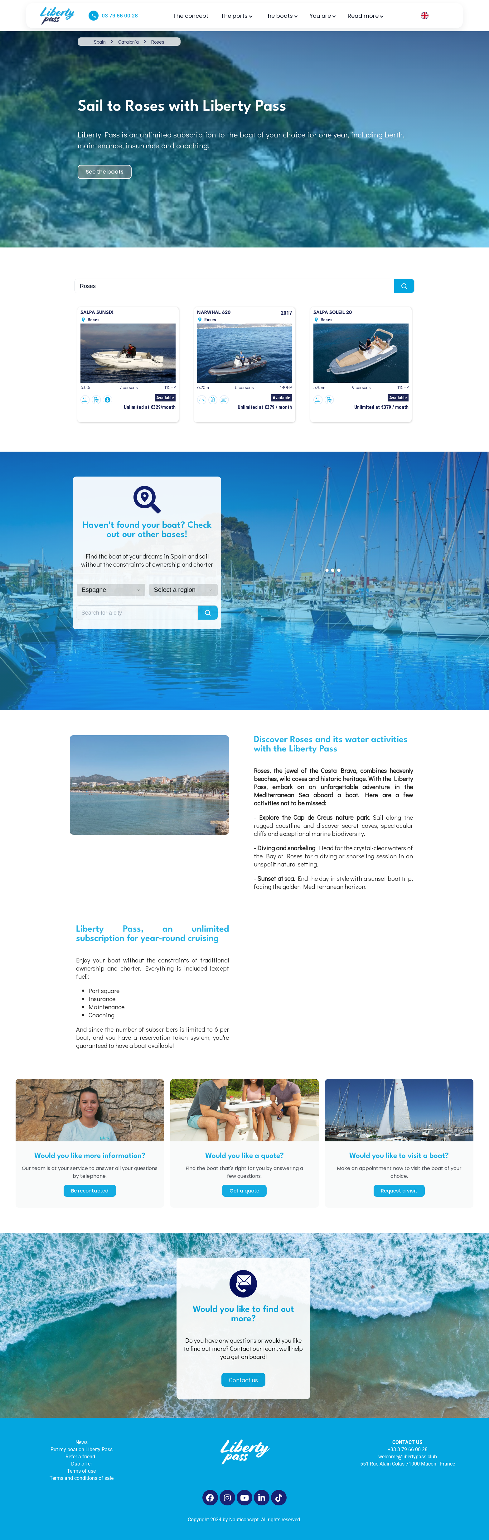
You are (322, 16)
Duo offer (81, 1464)
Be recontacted (90, 1190)
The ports (236, 16)
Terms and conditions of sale (82, 1478)
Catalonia (128, 41)
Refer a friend (81, 1457)
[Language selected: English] (434, 16)
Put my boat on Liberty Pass (82, 1449)
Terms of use (81, 1471)
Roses (157, 41)
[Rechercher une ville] (234, 286)
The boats (280, 16)
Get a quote (244, 1190)
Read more (365, 16)
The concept (190, 16)
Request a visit (399, 1190)
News (81, 1442)
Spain (100, 41)
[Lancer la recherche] (404, 286)
